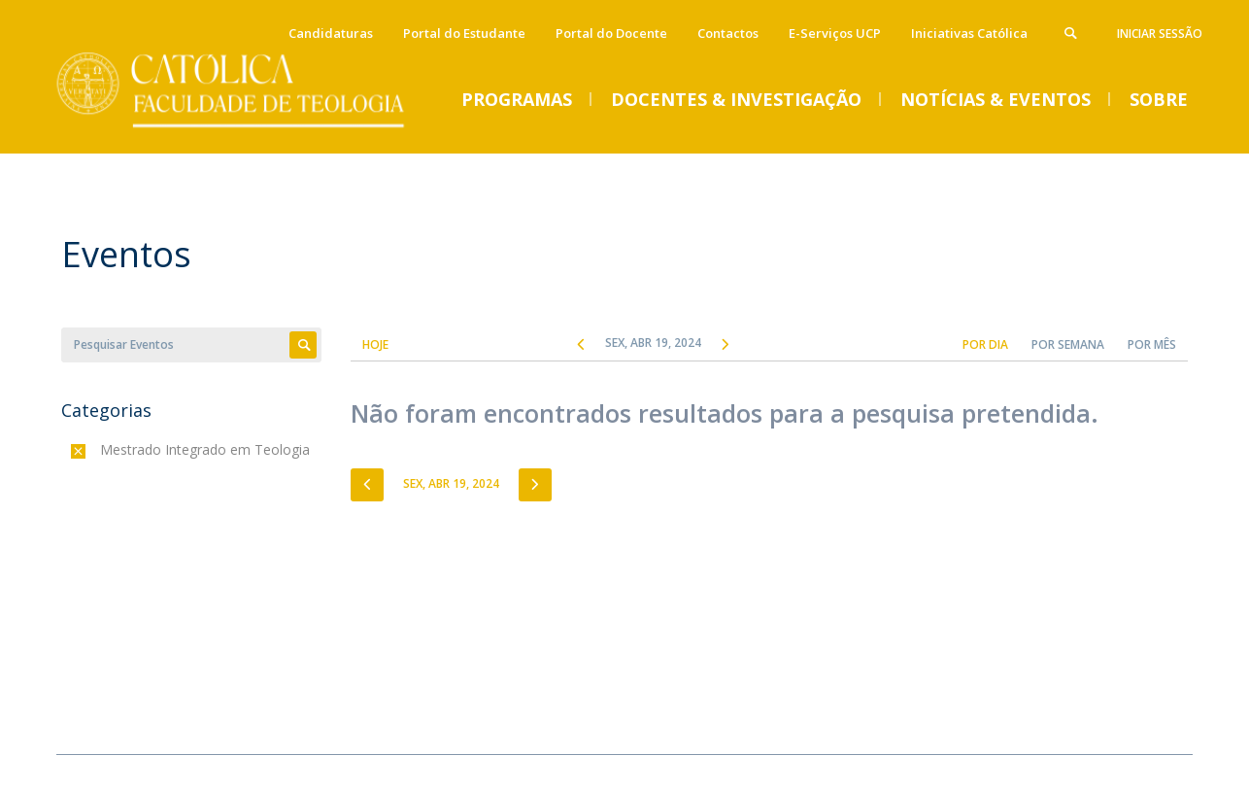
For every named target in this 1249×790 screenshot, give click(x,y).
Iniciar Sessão (1159, 33)
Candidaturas (330, 33)
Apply (303, 345)
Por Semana (1067, 344)
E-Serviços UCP (835, 33)
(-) (104, 449)
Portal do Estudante (464, 33)
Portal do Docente (611, 33)
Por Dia (985, 344)
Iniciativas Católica (969, 33)
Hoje (375, 344)
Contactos (728, 33)
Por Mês (1152, 344)
